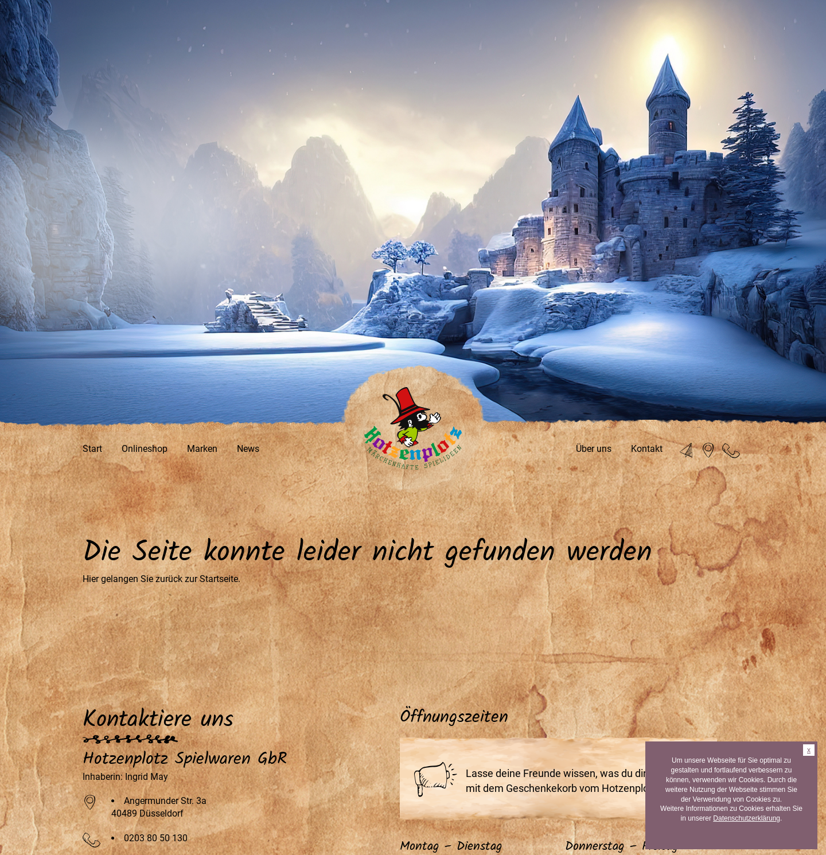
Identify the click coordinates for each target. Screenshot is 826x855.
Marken (202, 448)
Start (92, 448)
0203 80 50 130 (156, 838)
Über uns (593, 448)
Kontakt (647, 448)
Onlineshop (144, 448)
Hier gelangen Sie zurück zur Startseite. (161, 578)
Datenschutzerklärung (746, 818)
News (248, 448)
